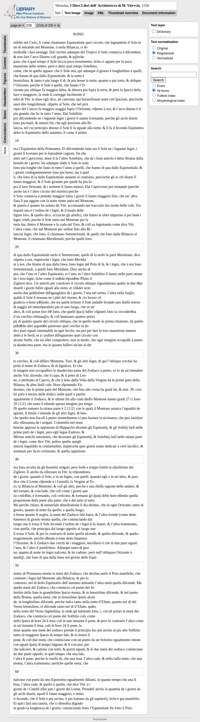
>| (58, 25)
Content (5, 63)
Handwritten (5, 97)
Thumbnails (5, 44)
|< (20, 25)
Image (89, 13)
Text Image (72, 13)
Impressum (100, 719)
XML (101, 13)
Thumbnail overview (123, 13)
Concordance (5, 133)
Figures (5, 78)
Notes (5, 114)
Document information (159, 13)
